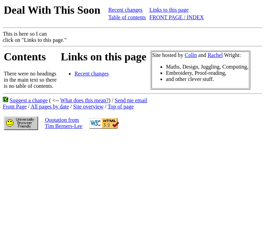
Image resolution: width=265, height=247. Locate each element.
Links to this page (169, 10)
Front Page (15, 106)
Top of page (121, 106)
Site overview (88, 106)
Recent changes (125, 10)
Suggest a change (29, 100)
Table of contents (127, 17)
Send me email (131, 100)
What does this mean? (84, 100)
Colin (191, 55)
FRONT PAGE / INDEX (176, 17)
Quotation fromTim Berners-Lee (63, 123)
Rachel (214, 55)
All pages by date (50, 106)
